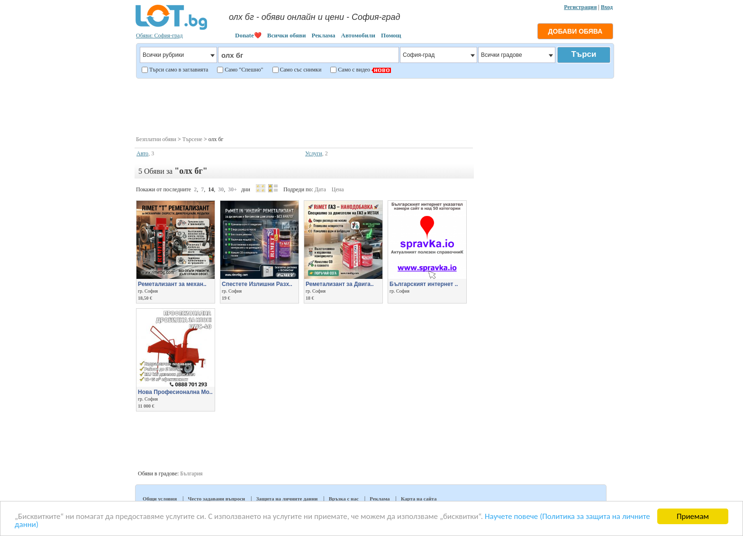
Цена (338, 189)
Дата (320, 189)
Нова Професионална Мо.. (175, 392)
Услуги (313, 153)
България (191, 473)
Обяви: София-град (159, 35)
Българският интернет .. (424, 284)
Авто (142, 153)
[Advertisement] (374, 106)
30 (221, 189)
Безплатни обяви (156, 139)
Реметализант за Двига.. (340, 284)
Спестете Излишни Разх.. (257, 284)
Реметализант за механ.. (172, 284)
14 (211, 189)
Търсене (192, 139)
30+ (232, 189)
